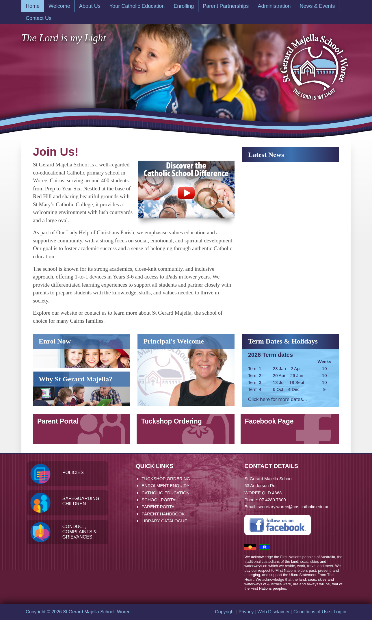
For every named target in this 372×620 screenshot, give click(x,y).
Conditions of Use (311, 611)
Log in (340, 611)
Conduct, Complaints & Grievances (79, 531)
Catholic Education (165, 492)
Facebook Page (271, 421)
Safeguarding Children (80, 501)
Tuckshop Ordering (172, 421)
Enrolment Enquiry (165, 485)
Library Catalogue (164, 520)
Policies (73, 472)
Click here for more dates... (277, 399)
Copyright (225, 611)
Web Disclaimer (273, 611)
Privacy (246, 611)
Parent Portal (58, 421)
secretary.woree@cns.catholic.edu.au (294, 506)
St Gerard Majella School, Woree (314, 64)
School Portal (160, 499)
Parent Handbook (163, 513)
